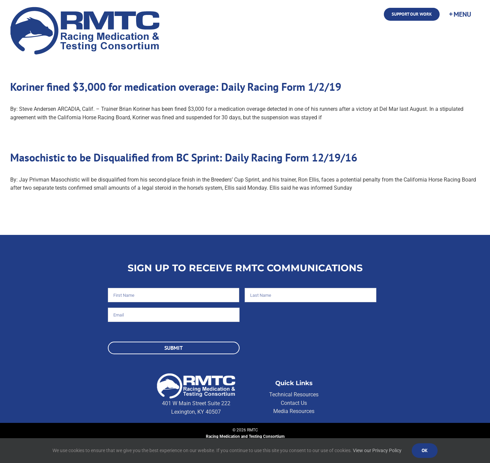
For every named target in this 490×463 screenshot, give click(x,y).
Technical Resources (293, 394)
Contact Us (294, 403)
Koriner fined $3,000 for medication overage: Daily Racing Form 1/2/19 (175, 87)
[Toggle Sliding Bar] (459, 14)
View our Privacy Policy (377, 450)
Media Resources (293, 411)
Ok (425, 450)
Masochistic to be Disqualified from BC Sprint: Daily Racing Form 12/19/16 (183, 157)
